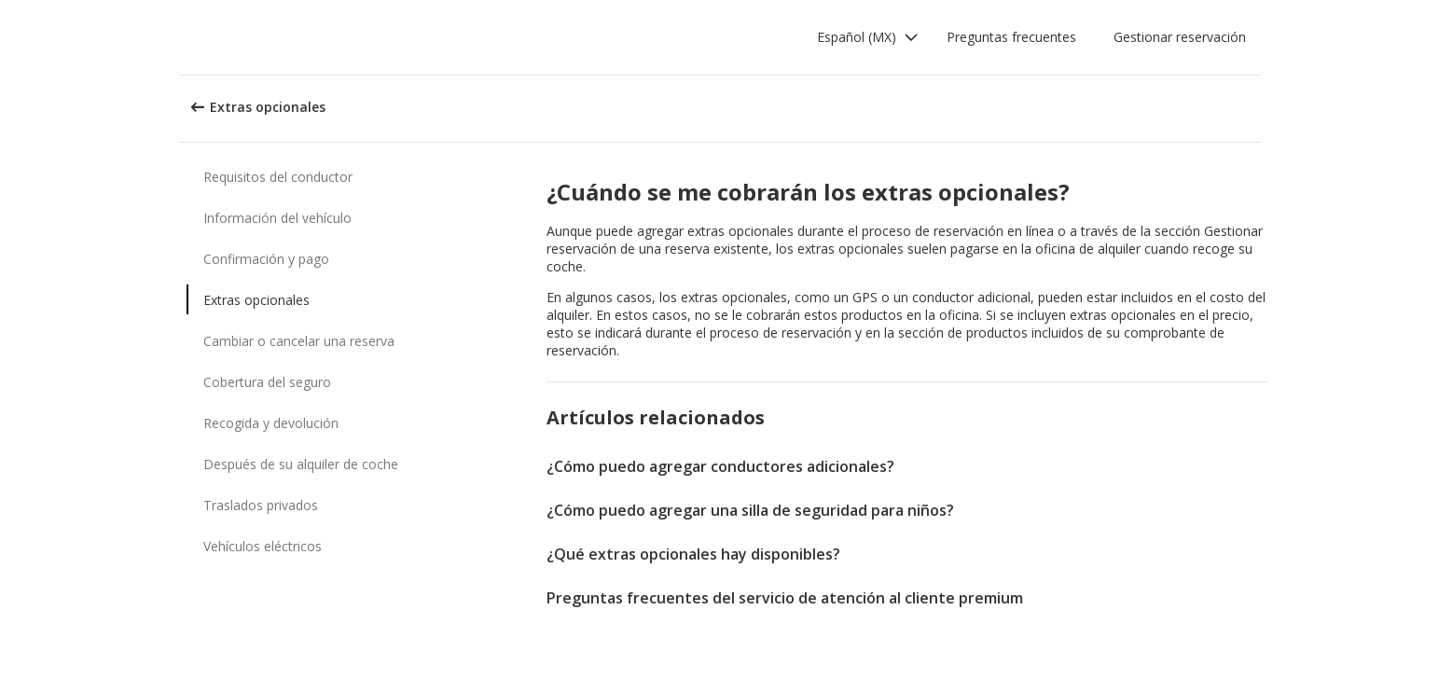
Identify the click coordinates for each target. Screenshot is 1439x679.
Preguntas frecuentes (1011, 37)
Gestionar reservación (1180, 37)
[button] (868, 37)
